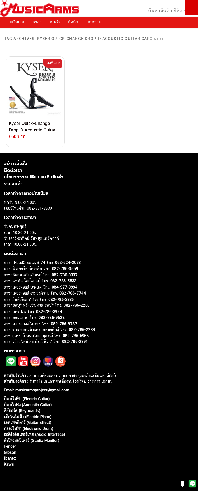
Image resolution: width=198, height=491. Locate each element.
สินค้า (55, 22)
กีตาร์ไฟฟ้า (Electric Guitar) (27, 398)
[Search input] (168, 11)
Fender (10, 446)
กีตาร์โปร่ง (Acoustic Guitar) (28, 405)
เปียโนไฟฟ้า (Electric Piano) (27, 416)
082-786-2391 (75, 341)
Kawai (9, 464)
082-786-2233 (82, 329)
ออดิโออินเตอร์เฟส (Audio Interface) (34, 434)
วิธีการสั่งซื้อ (15, 163)
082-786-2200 (76, 305)
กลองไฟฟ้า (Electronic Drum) (28, 428)
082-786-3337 (64, 275)
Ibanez (10, 458)
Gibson (10, 452)
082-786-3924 (49, 311)
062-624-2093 (68, 262)
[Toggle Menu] (191, 7)
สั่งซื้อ (73, 22)
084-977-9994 (64, 287)
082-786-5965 (76, 335)
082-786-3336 (61, 299)
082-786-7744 (72, 293)
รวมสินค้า (13, 184)
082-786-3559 (65, 268)
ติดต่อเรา (13, 170)
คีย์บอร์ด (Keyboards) (22, 410)
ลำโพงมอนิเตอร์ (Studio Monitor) (31, 440)
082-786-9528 (52, 317)
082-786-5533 (63, 280)
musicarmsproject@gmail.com (41, 390)
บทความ (93, 22)
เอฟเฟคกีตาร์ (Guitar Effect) (27, 422)
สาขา (37, 22)
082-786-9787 (64, 324)
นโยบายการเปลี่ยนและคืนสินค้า (33, 177)
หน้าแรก (17, 22)
